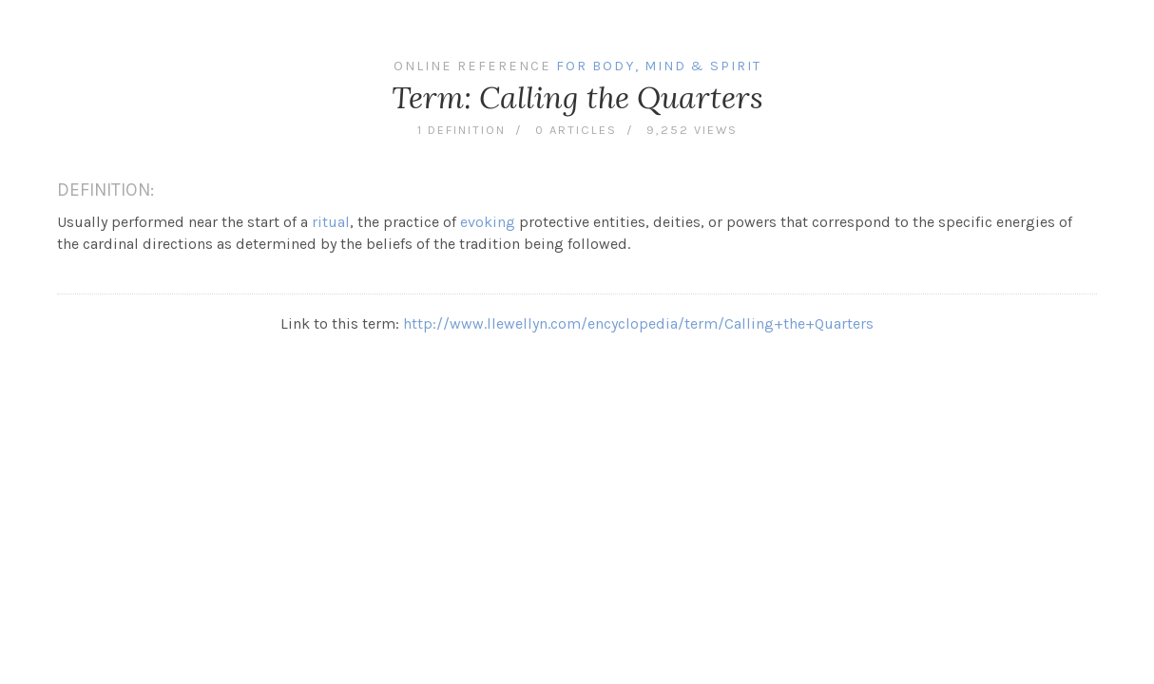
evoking (487, 222)
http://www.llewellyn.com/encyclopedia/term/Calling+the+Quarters (638, 323)
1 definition (461, 130)
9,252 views (692, 130)
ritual (331, 222)
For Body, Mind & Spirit (658, 66)
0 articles (576, 130)
